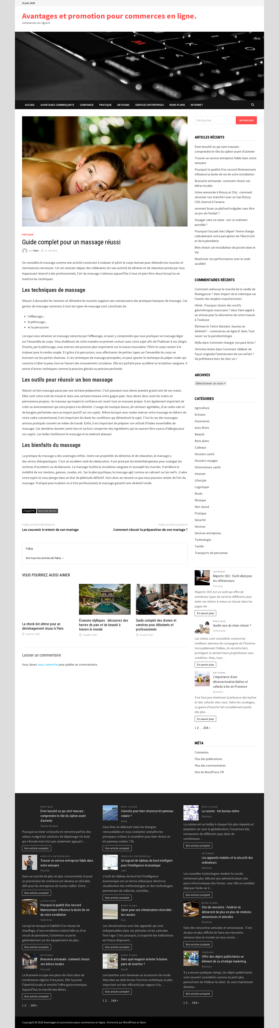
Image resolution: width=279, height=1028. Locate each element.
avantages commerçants (57, 104)
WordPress (129, 1022)
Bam (143, 1022)
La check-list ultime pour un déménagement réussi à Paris (43, 626)
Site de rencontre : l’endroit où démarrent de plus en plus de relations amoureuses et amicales (226, 912)
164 (33, 1005)
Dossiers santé (204, 454)
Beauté (199, 434)
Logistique (202, 487)
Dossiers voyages (206, 461)
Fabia (36, 250)
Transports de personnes (211, 553)
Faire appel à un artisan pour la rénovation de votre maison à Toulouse (225, 315)
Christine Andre (205, 349)
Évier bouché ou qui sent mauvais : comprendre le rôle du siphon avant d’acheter (63, 816)
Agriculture (202, 408)
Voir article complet (36, 848)
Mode (198, 493)
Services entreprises (149, 104)
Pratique (105, 104)
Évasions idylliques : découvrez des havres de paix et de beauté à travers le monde (103, 624)
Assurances (202, 421)
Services (200, 526)
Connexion (202, 752)
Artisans (123, 104)
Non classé (202, 507)
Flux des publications (208, 759)
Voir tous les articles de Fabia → (45, 558)
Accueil (30, 104)
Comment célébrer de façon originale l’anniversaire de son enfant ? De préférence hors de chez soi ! (224, 354)
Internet (197, 104)
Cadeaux (200, 447)
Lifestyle (200, 480)
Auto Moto (202, 428)
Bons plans (177, 104)
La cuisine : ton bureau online (220, 811)
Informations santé (207, 467)
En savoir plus (205, 613)
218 (205, 728)
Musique (200, 500)
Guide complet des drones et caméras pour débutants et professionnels (156, 624)
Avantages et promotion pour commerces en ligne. (109, 16)
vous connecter (48, 664)
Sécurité (200, 520)
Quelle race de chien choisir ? (232, 625)
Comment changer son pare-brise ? (232, 342)
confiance (87, 104)
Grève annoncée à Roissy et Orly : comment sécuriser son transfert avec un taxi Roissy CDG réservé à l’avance (223, 197)
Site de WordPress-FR (209, 772)
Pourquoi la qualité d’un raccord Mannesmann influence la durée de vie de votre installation (65, 910)
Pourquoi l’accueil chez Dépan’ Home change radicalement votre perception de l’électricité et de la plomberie (225, 236)
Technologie (203, 540)
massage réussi (47, 510)
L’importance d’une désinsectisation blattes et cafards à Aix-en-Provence (230, 681)
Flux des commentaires (210, 765)
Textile (199, 546)
